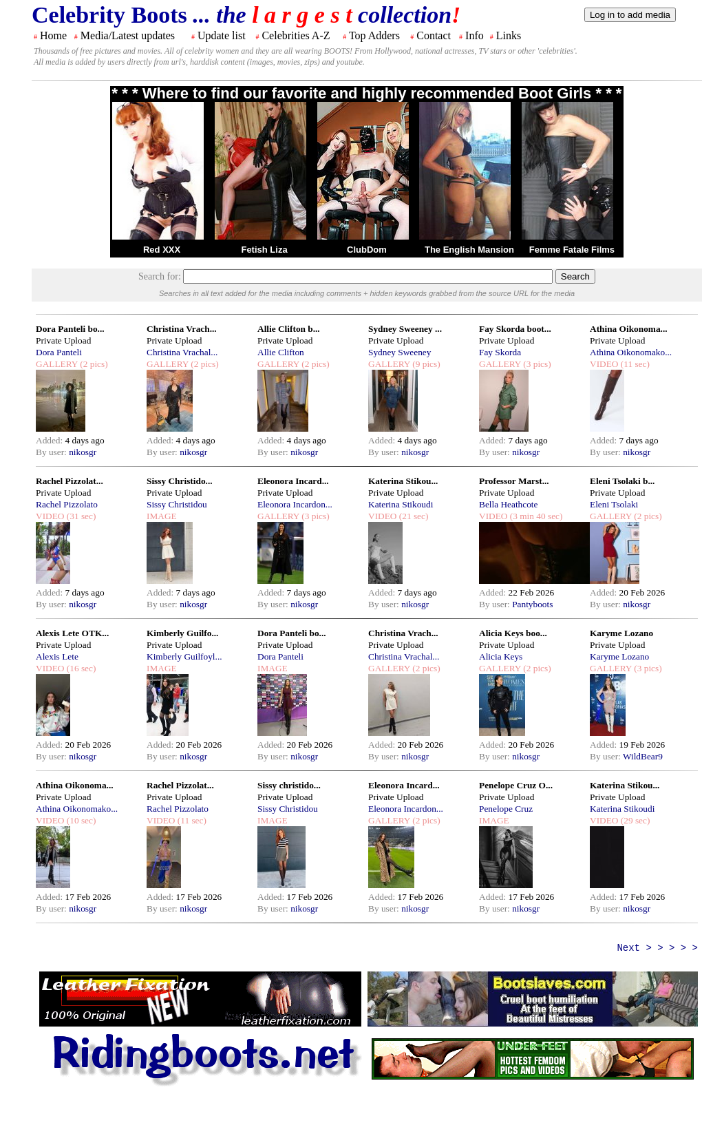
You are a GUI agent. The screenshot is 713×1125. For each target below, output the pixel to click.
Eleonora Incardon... (294, 504)
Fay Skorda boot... (515, 329)
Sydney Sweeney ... (405, 329)
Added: (50, 440)
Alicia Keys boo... (513, 633)
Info (474, 35)
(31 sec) (80, 516)
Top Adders (374, 35)
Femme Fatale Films (572, 249)
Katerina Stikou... (403, 481)
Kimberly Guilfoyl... (184, 656)
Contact (433, 35)
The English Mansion (469, 249)
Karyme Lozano (621, 633)
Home (53, 35)
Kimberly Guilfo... (182, 633)
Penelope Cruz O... (516, 785)
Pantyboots (532, 604)
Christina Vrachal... (182, 352)
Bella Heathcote (508, 504)
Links (508, 35)
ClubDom (367, 249)
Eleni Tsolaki (614, 504)
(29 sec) (634, 820)
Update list (222, 35)
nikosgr (82, 452)
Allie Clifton (280, 352)
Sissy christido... (289, 785)
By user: (52, 452)
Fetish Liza (264, 249)
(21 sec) (412, 516)
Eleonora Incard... (293, 481)
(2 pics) (93, 364)
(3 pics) (536, 364)
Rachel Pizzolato (67, 504)
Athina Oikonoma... (629, 329)
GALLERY (57, 364)
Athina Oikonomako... (631, 352)
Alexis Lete (57, 656)
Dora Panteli (59, 352)
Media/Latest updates (128, 35)
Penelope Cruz (506, 808)
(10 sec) (80, 820)
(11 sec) (633, 364)
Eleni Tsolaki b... (622, 481)
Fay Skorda (500, 352)
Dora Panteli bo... (70, 329)
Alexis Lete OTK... (72, 633)
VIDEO (604, 364)
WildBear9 (643, 756)
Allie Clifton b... (288, 329)
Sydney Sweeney (399, 352)
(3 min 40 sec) (534, 516)
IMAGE (162, 516)
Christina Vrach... (182, 329)
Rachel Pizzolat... (69, 481)
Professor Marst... (514, 481)
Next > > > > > (657, 948)
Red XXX (161, 249)
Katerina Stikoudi (400, 504)
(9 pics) (425, 364)
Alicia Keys (500, 656)
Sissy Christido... (180, 481)
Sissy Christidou (177, 504)
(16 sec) (80, 668)
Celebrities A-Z (296, 35)
